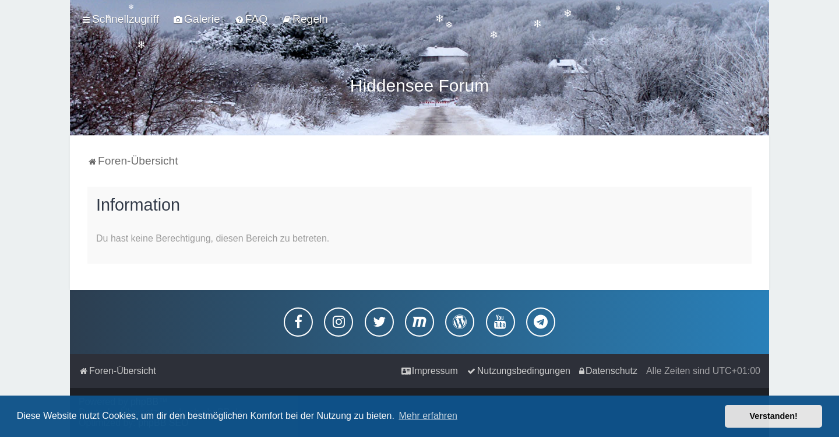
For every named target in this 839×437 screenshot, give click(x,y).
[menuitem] (197, 19)
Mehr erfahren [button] (428, 416)
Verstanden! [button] (774, 416)
